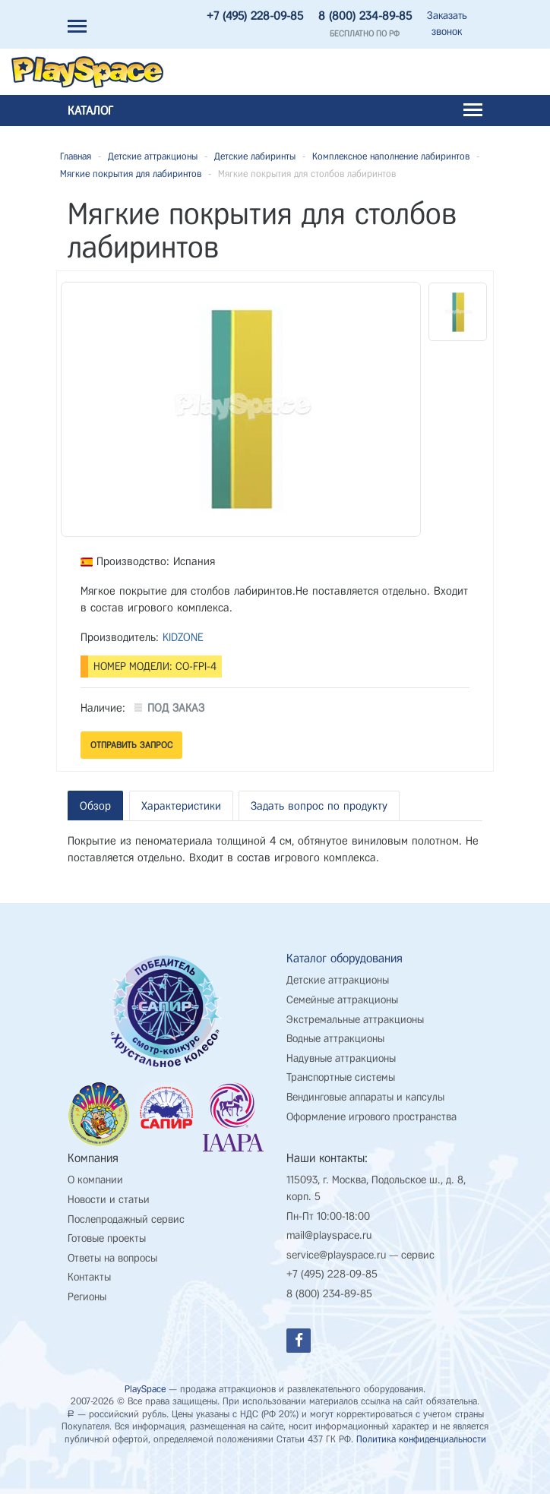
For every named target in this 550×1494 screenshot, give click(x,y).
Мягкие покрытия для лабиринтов (130, 173)
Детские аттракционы (153, 156)
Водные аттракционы (335, 1027)
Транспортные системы (340, 1066)
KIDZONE (183, 637)
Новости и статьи (109, 1188)
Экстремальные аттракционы (355, 1007)
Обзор (95, 806)
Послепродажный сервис (126, 1207)
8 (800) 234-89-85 (365, 16)
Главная (75, 156)
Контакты (89, 1265)
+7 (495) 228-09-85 (255, 16)
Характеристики (181, 806)
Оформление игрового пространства (371, 1104)
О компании (95, 1168)
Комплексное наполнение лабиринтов (390, 156)
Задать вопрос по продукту (319, 806)
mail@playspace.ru (328, 1224)
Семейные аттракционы (342, 988)
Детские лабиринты (255, 156)
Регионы (87, 1285)
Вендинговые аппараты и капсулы (365, 1085)
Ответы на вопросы (112, 1246)
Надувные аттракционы (341, 1046)
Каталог (275, 110)
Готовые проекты (107, 1227)
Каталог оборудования (344, 946)
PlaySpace (145, 1377)
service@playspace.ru (336, 1243)
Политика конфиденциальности (421, 1427)
